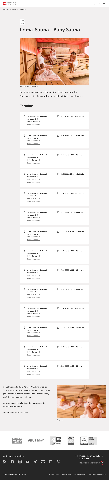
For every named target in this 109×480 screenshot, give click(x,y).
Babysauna (23, 412)
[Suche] (93, 3)
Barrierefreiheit (80, 474)
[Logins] (98, 3)
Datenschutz (54, 474)
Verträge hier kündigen (97, 474)
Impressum (66, 474)
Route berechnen (33, 124)
